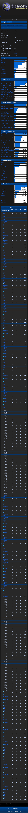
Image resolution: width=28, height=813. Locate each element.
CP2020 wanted (4, 123)
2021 (4, 498)
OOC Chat (3, 125)
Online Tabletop (4, 89)
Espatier (3, 69)
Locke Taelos (4, 171)
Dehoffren (3, 77)
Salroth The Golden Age (6, 96)
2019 (4, 588)
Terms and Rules (13, 808)
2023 (4, 322)
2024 (4, 277)
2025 (4, 232)
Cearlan (3, 179)
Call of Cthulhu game (5, 110)
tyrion (2, 67)
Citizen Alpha (4, 87)
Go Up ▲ (18, 808)
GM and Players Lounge (6, 85)
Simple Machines (17, 811)
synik (2, 60)
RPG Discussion (5, 94)
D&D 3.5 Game (4, 118)
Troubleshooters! (5, 154)
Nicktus (15, 53)
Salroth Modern (4, 98)
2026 (4, 213)
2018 (4, 726)
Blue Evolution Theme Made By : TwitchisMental (14, 809)
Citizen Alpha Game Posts (7, 81)
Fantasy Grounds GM (6, 144)
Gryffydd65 (3, 71)
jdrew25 (3, 62)
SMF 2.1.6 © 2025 (10, 811)
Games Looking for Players (7, 83)
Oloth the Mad (4, 177)
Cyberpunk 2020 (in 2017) (7, 108)
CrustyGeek (3, 65)
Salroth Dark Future (5, 100)
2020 (4, 543)
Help (8, 808)
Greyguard (3, 73)
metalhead (3, 198)
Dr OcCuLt (3, 75)
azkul (2, 175)
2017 (4, 771)
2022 (4, 367)
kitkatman (3, 64)
